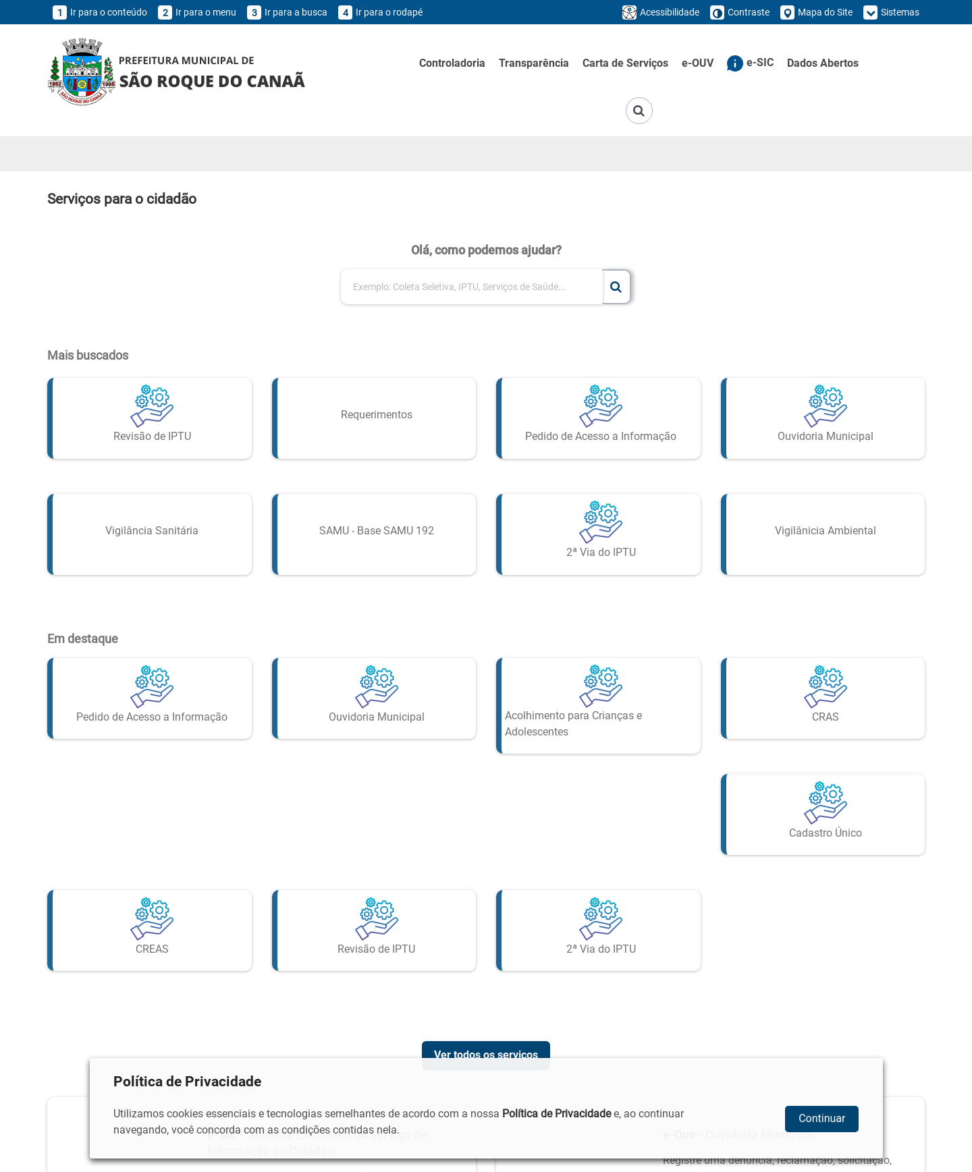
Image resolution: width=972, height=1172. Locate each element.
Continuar (822, 1118)
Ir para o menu (197, 12)
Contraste (740, 12)
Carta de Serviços (625, 63)
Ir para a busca (287, 12)
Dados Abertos (823, 63)
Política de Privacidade (556, 1113)
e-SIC (750, 63)
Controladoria (452, 63)
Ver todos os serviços (486, 1048)
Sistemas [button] (891, 12)
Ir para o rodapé (380, 12)
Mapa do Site (816, 12)
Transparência (534, 63)
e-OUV (697, 63)
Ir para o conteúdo (100, 12)
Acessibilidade (660, 12)
